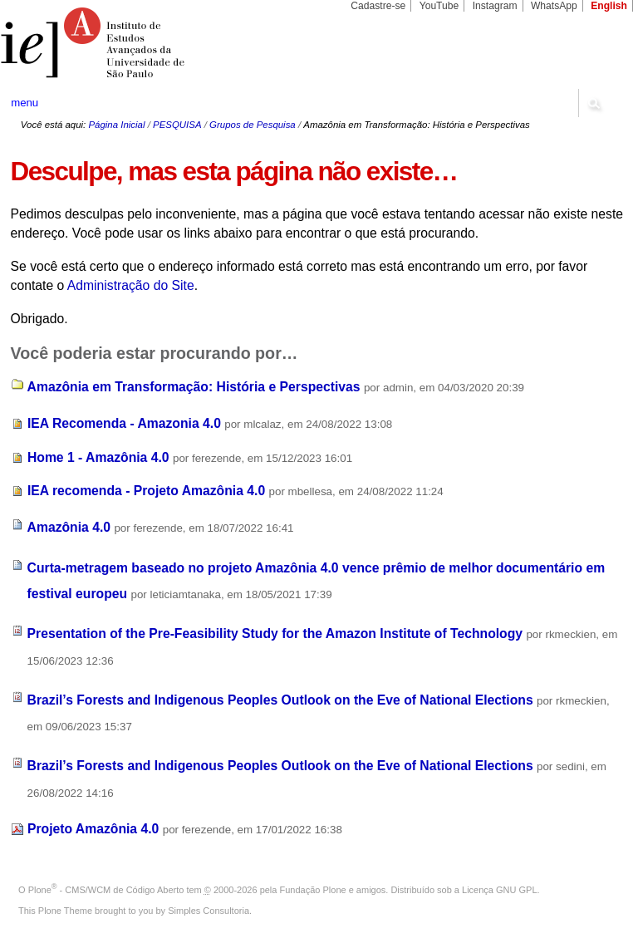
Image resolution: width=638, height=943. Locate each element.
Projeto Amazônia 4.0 (93, 829)
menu (24, 102)
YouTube (439, 6)
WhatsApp (554, 6)
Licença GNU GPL (499, 890)
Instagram (495, 6)
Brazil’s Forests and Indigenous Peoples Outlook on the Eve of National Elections (280, 700)
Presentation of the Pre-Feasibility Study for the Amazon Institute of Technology (275, 633)
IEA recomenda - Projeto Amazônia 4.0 (146, 491)
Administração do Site (130, 285)
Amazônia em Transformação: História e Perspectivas (194, 387)
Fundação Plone (313, 890)
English (609, 6)
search (593, 103)
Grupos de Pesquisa (252, 125)
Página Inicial (116, 125)
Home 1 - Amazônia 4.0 (98, 457)
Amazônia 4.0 (68, 527)
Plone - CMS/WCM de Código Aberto (106, 890)
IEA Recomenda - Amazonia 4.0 (124, 423)
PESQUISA (177, 125)
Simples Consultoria (208, 911)
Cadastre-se (378, 6)
